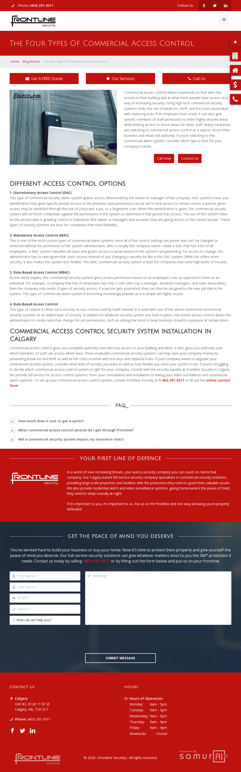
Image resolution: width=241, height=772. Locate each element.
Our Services (120, 78)
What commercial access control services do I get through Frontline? (72, 430)
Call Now (164, 158)
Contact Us (189, 158)
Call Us (196, 78)
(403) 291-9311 (41, 5)
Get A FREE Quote (44, 78)
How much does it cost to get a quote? (47, 421)
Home (15, 61)
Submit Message (120, 658)
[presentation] (121, 638)
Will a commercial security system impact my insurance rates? (67, 439)
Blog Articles (31, 61)
